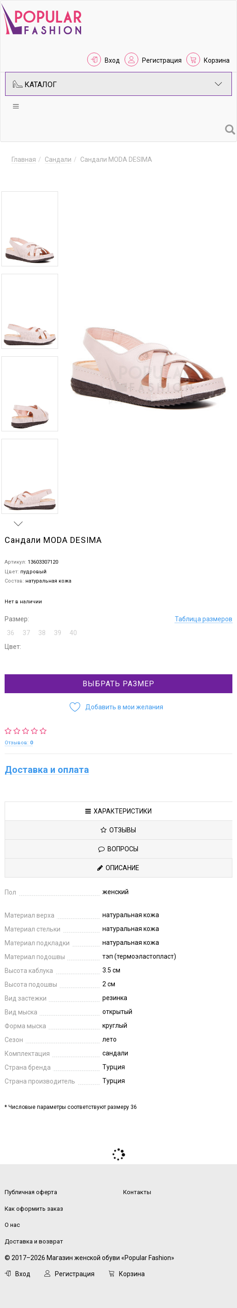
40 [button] (73, 625)
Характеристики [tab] (118, 803)
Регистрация (162, 60)
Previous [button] (18, 178)
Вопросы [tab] (118, 841)
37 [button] (26, 625)
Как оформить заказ (34, 1201)
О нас (12, 1217)
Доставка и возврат (34, 1234)
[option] (29, 229)
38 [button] (42, 625)
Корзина (217, 60)
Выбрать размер (118, 676)
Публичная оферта (31, 1184)
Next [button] (18, 516)
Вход (112, 60)
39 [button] (57, 625)
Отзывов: (19, 735)
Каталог (117, 83)
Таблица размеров (203, 611)
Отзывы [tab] (118, 822)
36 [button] (10, 625)
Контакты (137, 1184)
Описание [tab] (118, 860)
